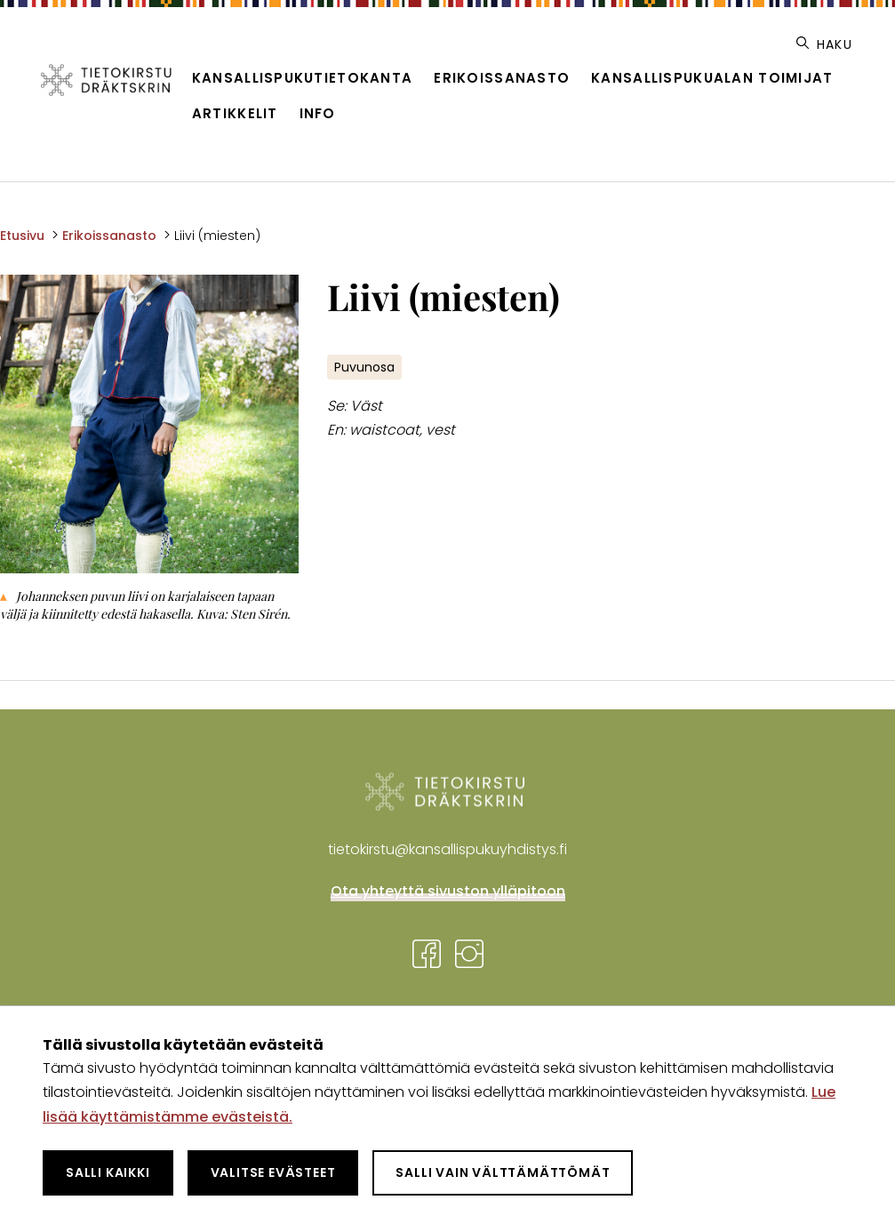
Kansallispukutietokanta (302, 77)
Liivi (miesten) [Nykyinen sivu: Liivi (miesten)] (217, 235)
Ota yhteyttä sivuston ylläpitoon (448, 891)
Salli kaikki (108, 1172)
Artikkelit (235, 113)
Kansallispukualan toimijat (712, 77)
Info (318, 113)
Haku (824, 44)
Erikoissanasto (502, 77)
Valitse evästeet (273, 1172)
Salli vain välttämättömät (503, 1172)
